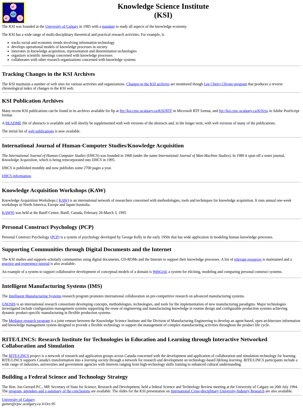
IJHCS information (16, 176)
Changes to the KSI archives (147, 84)
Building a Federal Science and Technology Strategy (65, 377)
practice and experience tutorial (25, 264)
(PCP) (54, 237)
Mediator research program (29, 321)
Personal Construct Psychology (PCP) (48, 227)
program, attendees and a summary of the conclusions (49, 391)
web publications (41, 131)
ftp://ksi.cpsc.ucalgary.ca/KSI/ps (243, 111)
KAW (63, 200)
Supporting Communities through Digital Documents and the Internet (86, 249)
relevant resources (248, 259)
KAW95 (8, 213)
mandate (108, 26)
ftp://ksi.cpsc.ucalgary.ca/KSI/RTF (146, 111)
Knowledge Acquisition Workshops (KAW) (54, 190)
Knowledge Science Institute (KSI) (163, 10)
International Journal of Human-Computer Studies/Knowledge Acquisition (93, 145)
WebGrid (159, 272)
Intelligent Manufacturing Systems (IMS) (52, 286)
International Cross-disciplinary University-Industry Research (217, 391)
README (13, 123)
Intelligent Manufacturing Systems (35, 296)
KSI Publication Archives (32, 101)
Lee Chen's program (225, 84)
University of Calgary (61, 26)
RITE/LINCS (19, 356)
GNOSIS (9, 304)
